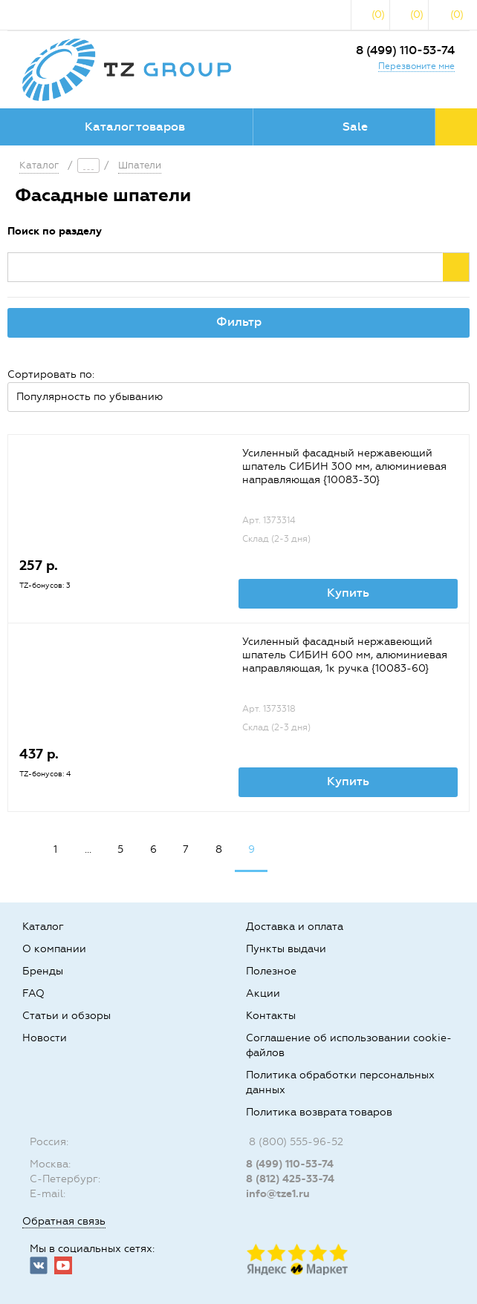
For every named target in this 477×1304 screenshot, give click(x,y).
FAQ (33, 993)
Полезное (271, 971)
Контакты (271, 1015)
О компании (54, 949)
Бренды (42, 971)
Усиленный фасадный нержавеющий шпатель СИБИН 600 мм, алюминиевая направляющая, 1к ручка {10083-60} (344, 655)
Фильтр (239, 322)
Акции (263, 993)
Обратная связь (64, 1221)
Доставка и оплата (294, 926)
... (88, 849)
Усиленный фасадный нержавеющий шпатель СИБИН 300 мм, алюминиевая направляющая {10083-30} (344, 466)
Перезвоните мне (416, 66)
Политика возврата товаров (319, 1112)
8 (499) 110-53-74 (405, 50)
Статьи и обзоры (66, 1015)
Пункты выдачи (286, 949)
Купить (348, 593)
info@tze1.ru (278, 1193)
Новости (44, 1038)
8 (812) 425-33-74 (290, 1179)
